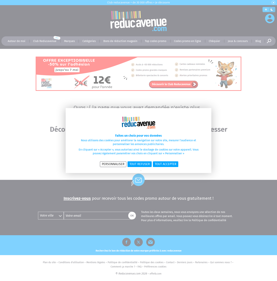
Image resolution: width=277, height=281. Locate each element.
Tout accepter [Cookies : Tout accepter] (165, 164)
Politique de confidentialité (129, 171)
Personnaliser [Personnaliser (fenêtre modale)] (113, 164)
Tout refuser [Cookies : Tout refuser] (139, 164)
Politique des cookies (150, 171)
